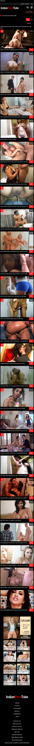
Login (22, 4)
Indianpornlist (17, 734)
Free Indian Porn (17, 737)
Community (17, 714)
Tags (17, 716)
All (28, 19)
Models (17, 711)
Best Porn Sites (17, 740)
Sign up (27, 4)
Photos (17, 705)
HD (32, 19)
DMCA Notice (17, 724)
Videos (17, 703)
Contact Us (17, 721)
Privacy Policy (17, 726)
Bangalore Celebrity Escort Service (17, 743)
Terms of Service (17, 729)
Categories (17, 708)
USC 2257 (17, 732)
